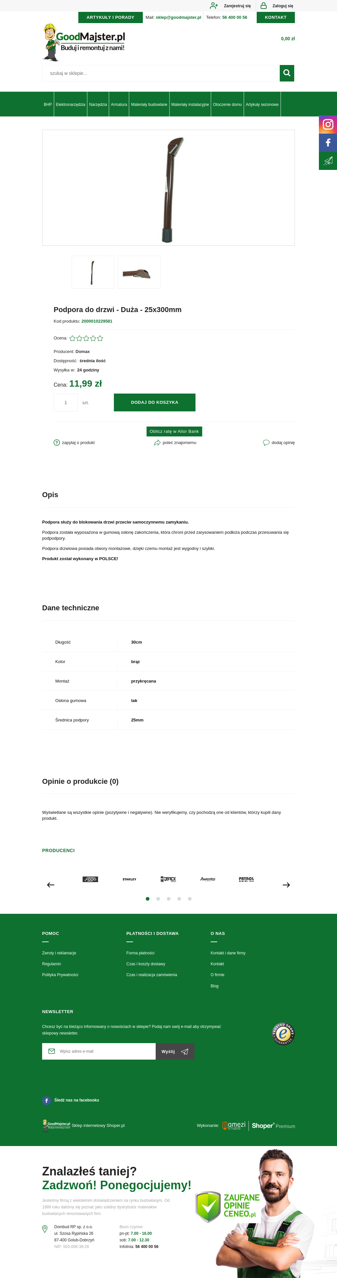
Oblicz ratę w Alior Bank (174, 431)
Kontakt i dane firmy (228, 953)
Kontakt (217, 964)
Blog (215, 986)
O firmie (217, 975)
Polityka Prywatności (60, 975)
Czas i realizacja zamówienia (151, 975)
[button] (147, 899)
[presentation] (50, 884)
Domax (83, 351)
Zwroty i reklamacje (59, 953)
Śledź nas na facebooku (70, 1100)
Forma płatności (140, 953)
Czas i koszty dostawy (145, 964)
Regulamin (51, 964)
